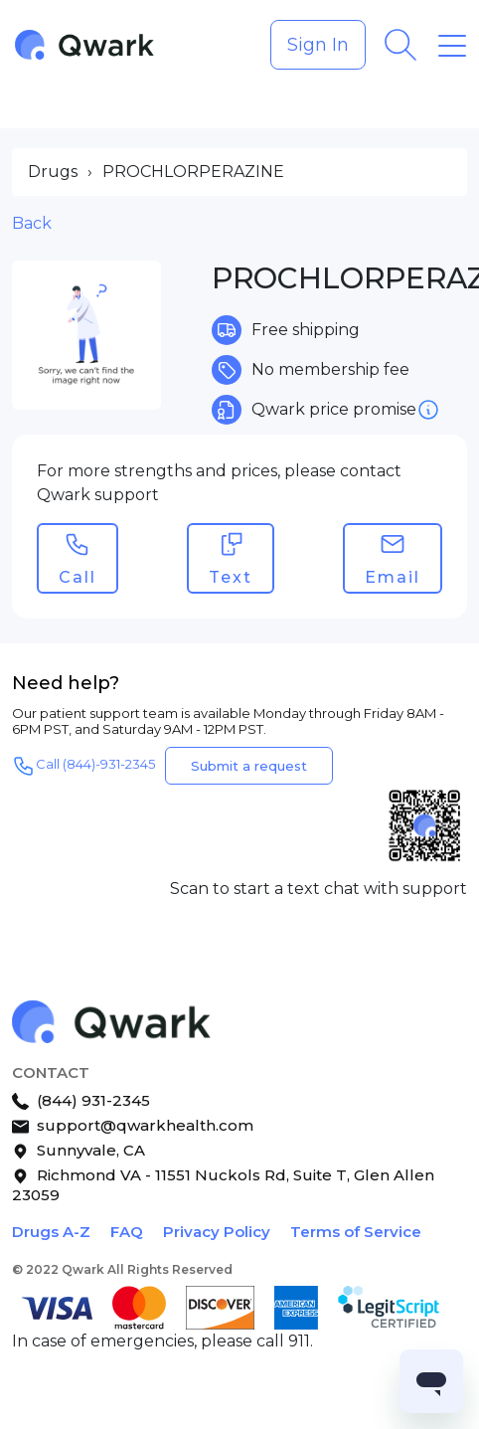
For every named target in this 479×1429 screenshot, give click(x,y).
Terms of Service (355, 1231)
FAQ (126, 1231)
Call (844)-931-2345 (83, 766)
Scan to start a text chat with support (318, 888)
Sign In (318, 45)
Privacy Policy (216, 1231)
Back (32, 223)
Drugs (53, 171)
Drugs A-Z (51, 1231)
